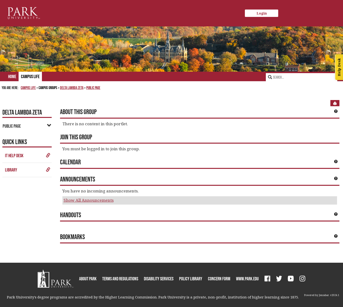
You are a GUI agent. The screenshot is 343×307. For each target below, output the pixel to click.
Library (27, 169)
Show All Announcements (89, 200)
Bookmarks (72, 237)
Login (262, 13)
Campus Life (30, 76)
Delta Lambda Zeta (71, 88)
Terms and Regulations (120, 278)
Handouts (70, 215)
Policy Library (190, 278)
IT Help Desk (27, 155)
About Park (87, 278)
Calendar (70, 162)
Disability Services (158, 278)
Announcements (77, 179)
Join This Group (76, 137)
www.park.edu (247, 278)
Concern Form (219, 278)
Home (12, 76)
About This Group (78, 112)
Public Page (93, 88)
